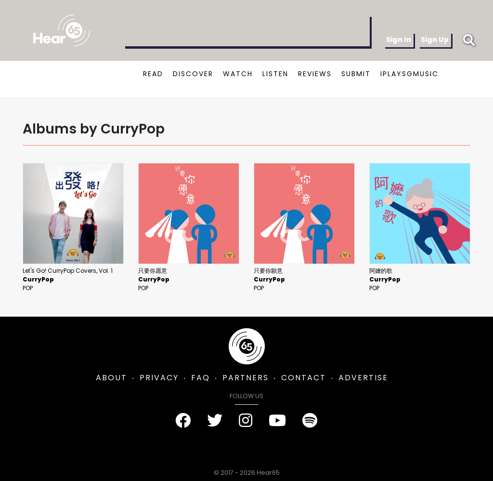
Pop (28, 288)
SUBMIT (356, 74)
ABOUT (111, 377)
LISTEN (275, 74)
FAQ (200, 377)
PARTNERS (245, 377)
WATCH (238, 74)
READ (153, 74)
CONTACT (303, 377)
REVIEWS (315, 74)
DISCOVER (193, 74)
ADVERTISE (363, 377)
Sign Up (435, 39)
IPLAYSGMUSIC (409, 74)
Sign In (398, 39)
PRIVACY (159, 377)
